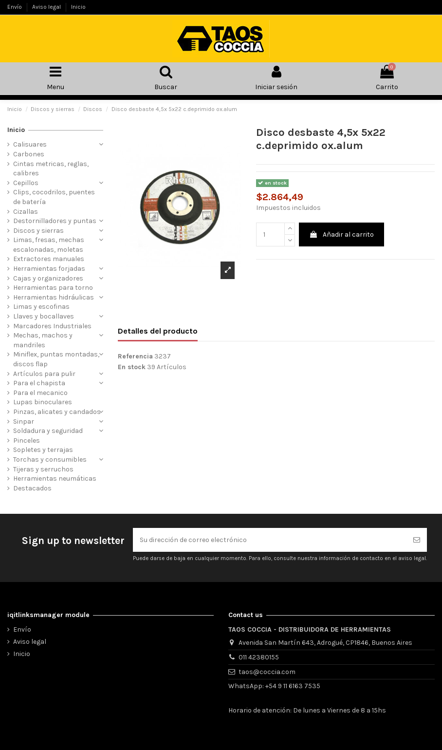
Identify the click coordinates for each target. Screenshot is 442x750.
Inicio (78, 6)
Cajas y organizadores (48, 278)
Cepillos (25, 183)
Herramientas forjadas (49, 268)
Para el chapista (39, 383)
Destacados (32, 488)
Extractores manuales (48, 259)
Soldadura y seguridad (48, 431)
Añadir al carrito (341, 234)
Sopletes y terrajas (43, 450)
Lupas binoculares (42, 402)
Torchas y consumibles (50, 459)
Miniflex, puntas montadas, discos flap (56, 359)
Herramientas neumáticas (54, 478)
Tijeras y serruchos (43, 469)
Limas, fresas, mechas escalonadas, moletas (48, 245)
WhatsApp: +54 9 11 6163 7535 (274, 686)
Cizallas (25, 211)
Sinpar (23, 421)
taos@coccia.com (267, 672)
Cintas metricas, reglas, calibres (51, 169)
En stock (132, 367)
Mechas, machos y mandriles (43, 340)
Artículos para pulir (44, 374)
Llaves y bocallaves (43, 316)
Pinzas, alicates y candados (57, 412)
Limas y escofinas (41, 306)
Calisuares (30, 144)
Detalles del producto (158, 331)
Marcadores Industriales (52, 326)
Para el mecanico (40, 393)
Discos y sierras (38, 230)
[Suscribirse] (416, 540)
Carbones (28, 154)
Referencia (135, 356)
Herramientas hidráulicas (53, 297)
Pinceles (26, 440)
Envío (15, 6)
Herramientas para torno (53, 287)
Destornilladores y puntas (54, 221)
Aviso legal (47, 6)
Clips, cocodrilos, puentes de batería (54, 197)
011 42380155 (259, 657)
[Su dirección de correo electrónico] (269, 540)
